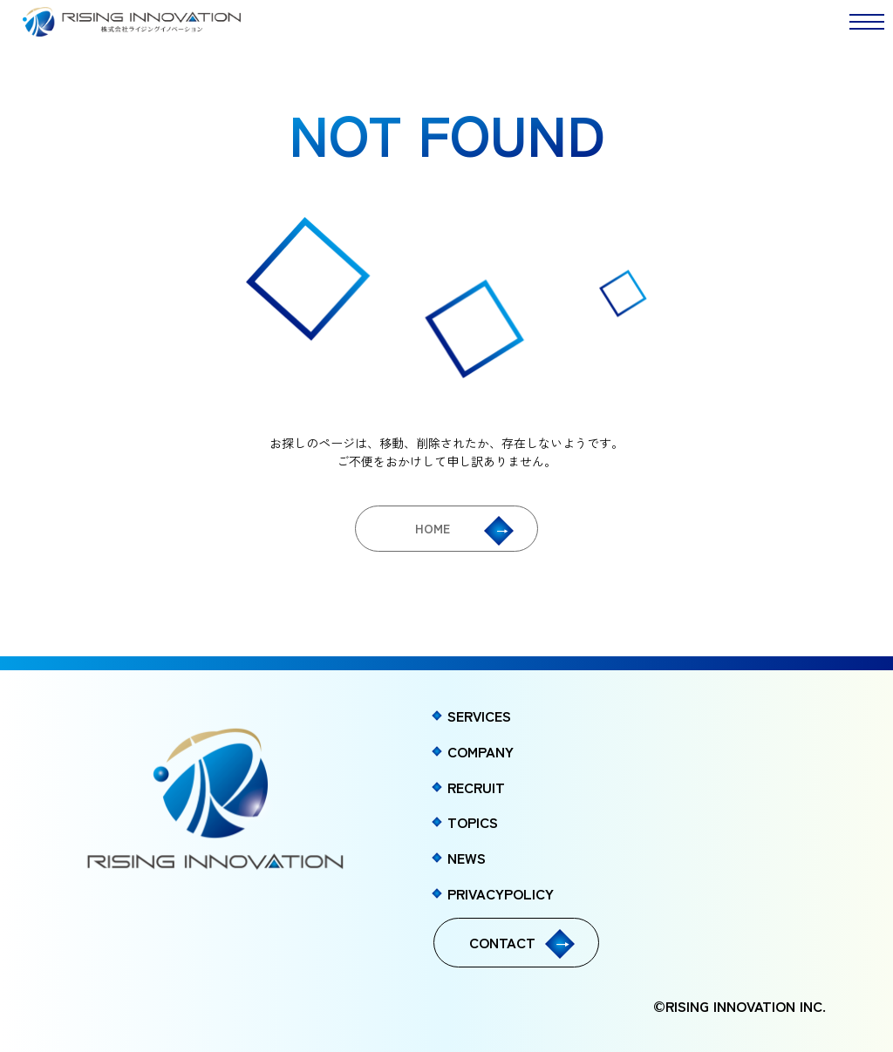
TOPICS (472, 821)
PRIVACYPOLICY (500, 893)
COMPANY (480, 751)
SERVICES (479, 715)
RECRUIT (476, 787)
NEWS (466, 857)
